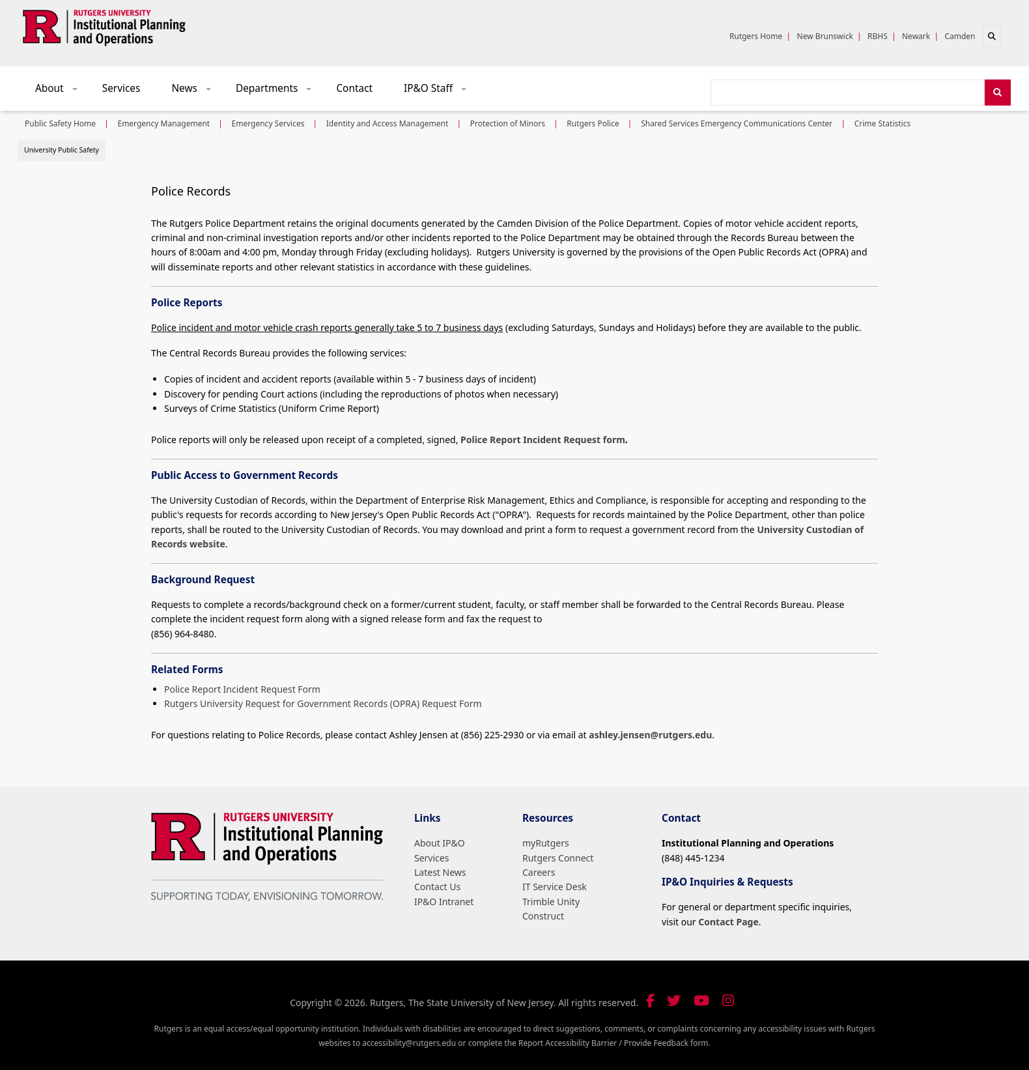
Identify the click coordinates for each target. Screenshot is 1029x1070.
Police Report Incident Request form (542, 439)
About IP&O (439, 843)
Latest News (440, 872)
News (195, 91)
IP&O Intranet (443, 901)
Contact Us (437, 886)
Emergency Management (163, 123)
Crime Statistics (882, 123)
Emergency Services (268, 123)
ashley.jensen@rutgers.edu (650, 735)
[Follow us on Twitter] (674, 1000)
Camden (959, 36)
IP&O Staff (439, 91)
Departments (278, 91)
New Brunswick (825, 36)
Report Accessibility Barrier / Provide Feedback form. (614, 1042)
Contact (354, 88)
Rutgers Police (593, 123)
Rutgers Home (755, 36)
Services (121, 88)
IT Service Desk (554, 886)
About (60, 91)
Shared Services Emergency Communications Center (736, 123)
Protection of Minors (507, 123)
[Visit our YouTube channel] (701, 1000)
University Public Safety (61, 149)
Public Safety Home (60, 123)
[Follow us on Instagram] (728, 1000)
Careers (538, 872)
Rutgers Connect (557, 858)
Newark (916, 36)
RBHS (877, 36)
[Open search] (991, 36)
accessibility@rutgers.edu (409, 1042)
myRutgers (545, 843)
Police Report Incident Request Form (242, 689)
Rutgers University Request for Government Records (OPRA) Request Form (323, 703)
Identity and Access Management (387, 123)
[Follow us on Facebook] (650, 1000)
